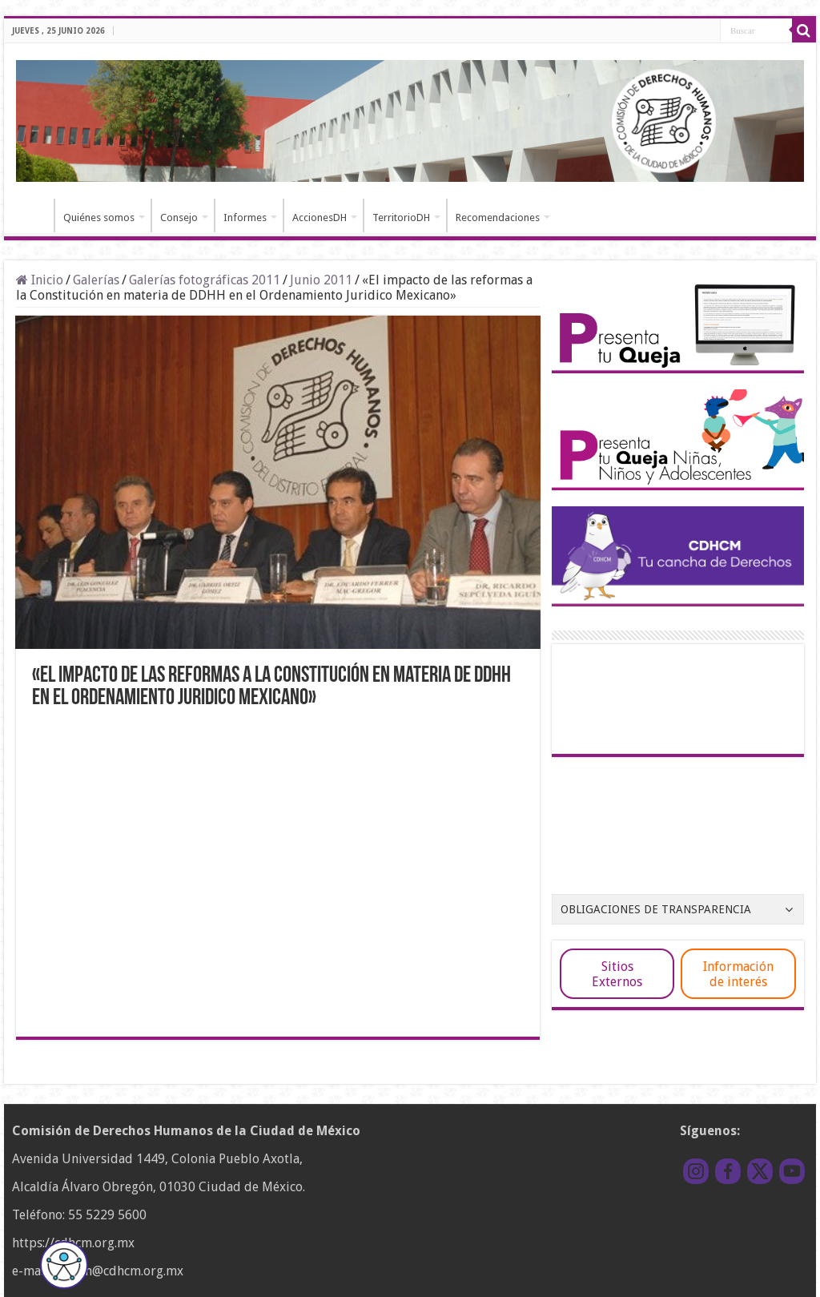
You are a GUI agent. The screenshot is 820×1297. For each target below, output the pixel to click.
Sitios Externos (617, 974)
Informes (245, 217)
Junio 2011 (321, 280)
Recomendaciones (498, 217)
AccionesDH (319, 217)
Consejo (179, 217)
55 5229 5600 (107, 1214)
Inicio (33, 215)
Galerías (96, 280)
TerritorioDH (401, 217)
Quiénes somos (99, 217)
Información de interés (738, 974)
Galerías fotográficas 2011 (204, 280)
